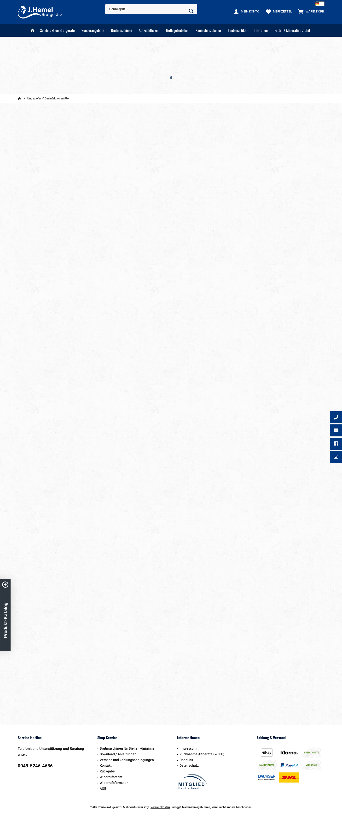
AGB (103, 788)
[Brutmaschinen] (121, 30)
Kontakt (106, 765)
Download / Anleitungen (118, 754)
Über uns (186, 760)
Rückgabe (107, 771)
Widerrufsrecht (111, 777)
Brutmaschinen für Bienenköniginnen (128, 748)
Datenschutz (189, 765)
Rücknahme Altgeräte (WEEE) (202, 754)
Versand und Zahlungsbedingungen (127, 760)
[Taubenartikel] (238, 30)
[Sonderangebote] (93, 30)
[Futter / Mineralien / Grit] (292, 30)
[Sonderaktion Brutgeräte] (57, 30)
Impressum (188, 748)
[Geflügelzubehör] (177, 30)
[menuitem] (310, 11)
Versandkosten (160, 807)
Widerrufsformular (114, 783)
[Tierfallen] (261, 30)
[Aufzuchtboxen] (149, 30)
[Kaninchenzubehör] (208, 30)
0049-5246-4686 (35, 766)
